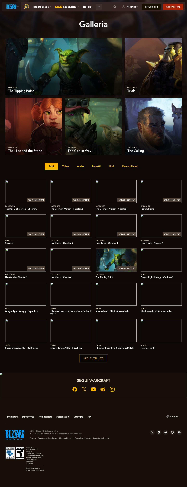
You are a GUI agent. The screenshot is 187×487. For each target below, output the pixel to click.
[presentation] (11, 6)
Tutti (51, 166)
